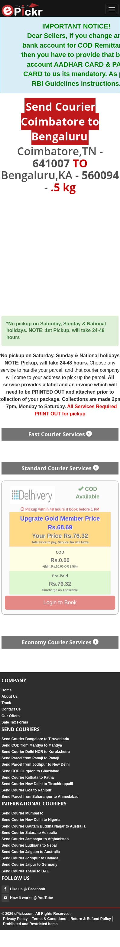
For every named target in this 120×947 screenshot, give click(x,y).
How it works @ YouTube (27, 898)
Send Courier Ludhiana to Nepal (29, 845)
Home (6, 690)
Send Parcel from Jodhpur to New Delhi (36, 764)
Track (6, 703)
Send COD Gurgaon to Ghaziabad (30, 771)
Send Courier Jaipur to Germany (29, 864)
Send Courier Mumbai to (23, 813)
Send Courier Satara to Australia (29, 833)
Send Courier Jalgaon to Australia (31, 852)
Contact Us (11, 709)
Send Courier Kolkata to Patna (28, 777)
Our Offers (11, 716)
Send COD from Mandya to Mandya (32, 745)
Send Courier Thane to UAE (25, 871)
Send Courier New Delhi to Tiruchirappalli (37, 784)
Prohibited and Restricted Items (30, 924)
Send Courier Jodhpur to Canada (30, 858)
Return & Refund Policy (90, 919)
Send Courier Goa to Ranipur (26, 790)
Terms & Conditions (49, 919)
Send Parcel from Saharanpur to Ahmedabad (40, 796)
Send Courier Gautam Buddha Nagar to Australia (44, 826)
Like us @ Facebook (23, 889)
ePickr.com (23, 914)
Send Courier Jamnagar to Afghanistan (35, 839)
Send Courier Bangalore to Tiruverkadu (35, 739)
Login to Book (59, 601)
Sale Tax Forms (15, 722)
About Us (10, 696)
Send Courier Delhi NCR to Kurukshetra (36, 752)
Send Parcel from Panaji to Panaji (30, 758)
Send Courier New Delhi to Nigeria (31, 820)
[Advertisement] (60, 255)
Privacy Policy (15, 919)
